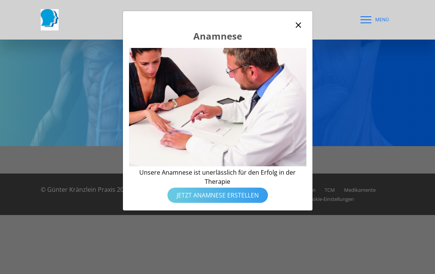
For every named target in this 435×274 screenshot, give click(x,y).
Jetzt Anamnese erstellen (218, 195)
